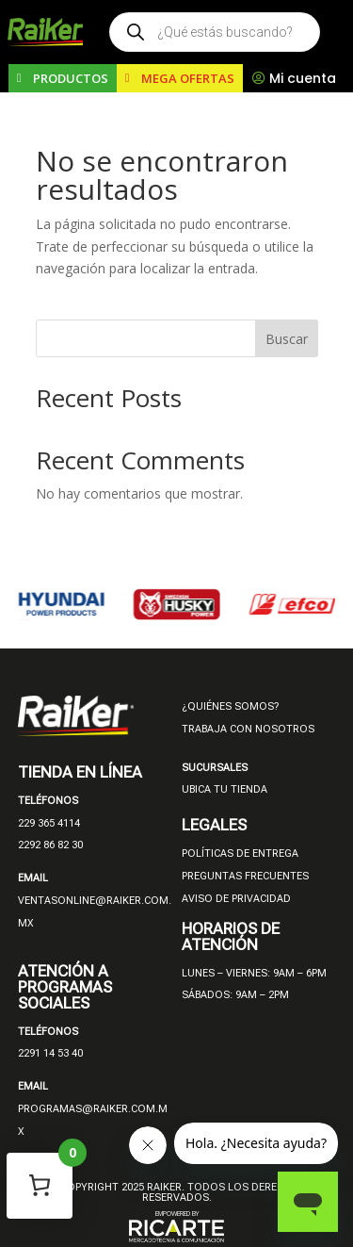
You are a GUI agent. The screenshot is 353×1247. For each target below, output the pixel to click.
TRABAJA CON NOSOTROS (248, 729)
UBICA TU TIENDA (224, 789)
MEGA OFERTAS (187, 78)
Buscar (286, 339)
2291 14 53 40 (50, 1053)
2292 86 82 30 (50, 845)
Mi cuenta (302, 78)
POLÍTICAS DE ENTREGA (240, 853)
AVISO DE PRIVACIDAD (236, 899)
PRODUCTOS (70, 78)
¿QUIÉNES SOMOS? (230, 706)
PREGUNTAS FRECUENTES (245, 876)
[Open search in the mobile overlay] (214, 32)
